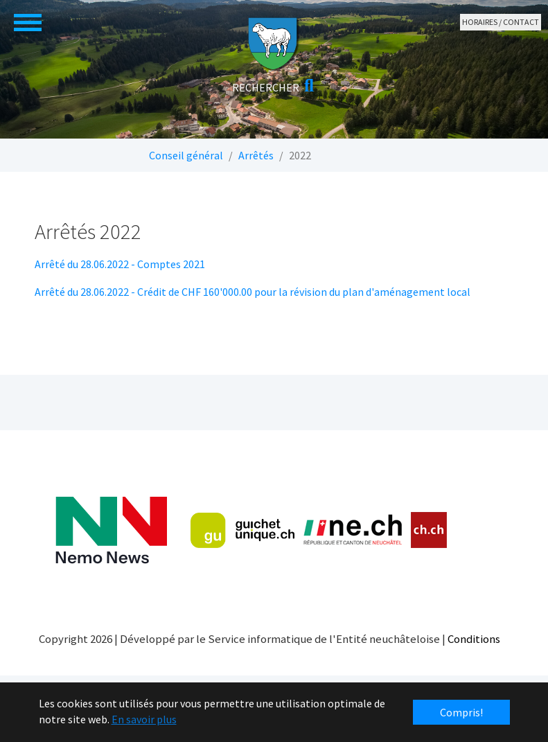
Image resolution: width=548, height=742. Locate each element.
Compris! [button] (461, 712)
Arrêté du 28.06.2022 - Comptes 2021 (120, 264)
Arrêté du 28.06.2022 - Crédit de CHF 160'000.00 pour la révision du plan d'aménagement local (252, 292)
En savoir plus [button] (144, 719)
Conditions (474, 638)
